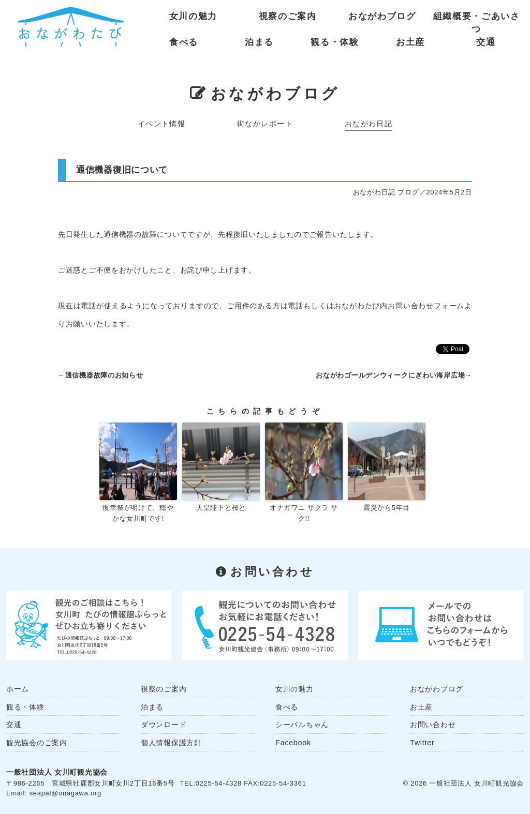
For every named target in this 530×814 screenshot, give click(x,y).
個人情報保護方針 (171, 742)
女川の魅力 (193, 16)
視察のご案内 (288, 16)
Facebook (293, 742)
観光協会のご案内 (36, 742)
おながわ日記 (369, 123)
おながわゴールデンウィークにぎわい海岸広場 (390, 375)
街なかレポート (265, 123)
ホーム (17, 689)
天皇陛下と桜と (221, 507)
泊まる (259, 42)
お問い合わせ (432, 724)
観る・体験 (335, 42)
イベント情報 (162, 123)
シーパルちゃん (302, 724)
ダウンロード (163, 724)
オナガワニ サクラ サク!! (304, 513)
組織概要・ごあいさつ (476, 18)
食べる (183, 42)
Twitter (422, 742)
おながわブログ (382, 16)
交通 (485, 42)
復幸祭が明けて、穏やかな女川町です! (137, 513)
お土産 (410, 42)
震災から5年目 (386, 507)
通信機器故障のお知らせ (104, 375)
